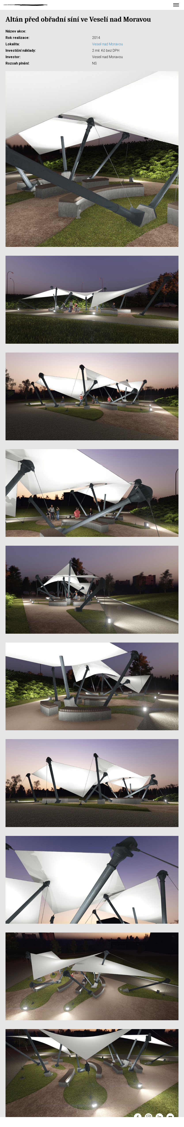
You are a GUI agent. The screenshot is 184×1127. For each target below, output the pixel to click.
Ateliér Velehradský (25, 5)
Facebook (138, 1117)
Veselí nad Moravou (107, 44)
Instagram (148, 1117)
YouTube (170, 1117)
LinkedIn (159, 1117)
